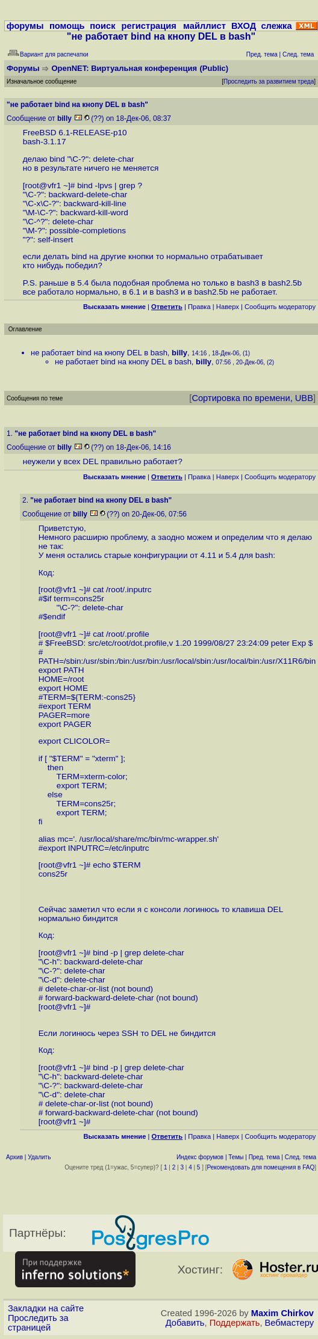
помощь (67, 26)
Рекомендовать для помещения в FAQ (261, 1167)
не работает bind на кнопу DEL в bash (99, 352)
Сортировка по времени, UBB (252, 398)
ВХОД (243, 26)
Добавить (185, 1323)
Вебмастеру (289, 1323)
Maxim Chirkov (282, 1313)
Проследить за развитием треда (268, 81)
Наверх (227, 306)
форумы (25, 26)
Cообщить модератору (280, 306)
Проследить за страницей (38, 1322)
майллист (204, 26)
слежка (276, 26)
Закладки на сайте (46, 1308)
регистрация (149, 26)
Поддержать (235, 1323)
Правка (199, 306)
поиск (102, 26)
